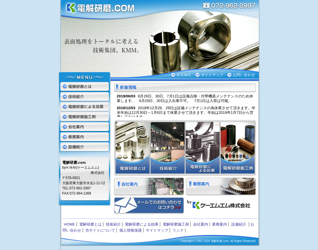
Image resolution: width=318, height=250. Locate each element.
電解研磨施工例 (238, 148)
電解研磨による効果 (202, 148)
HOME (69, 224)
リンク (178, 230)
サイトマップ (212, 75)
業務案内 (221, 186)
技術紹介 (167, 148)
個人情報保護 (130, 230)
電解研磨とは (132, 148)
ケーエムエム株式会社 (219, 206)
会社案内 (149, 186)
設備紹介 (84, 147)
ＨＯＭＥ (184, 75)
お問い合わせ (244, 75)
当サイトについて (100, 230)
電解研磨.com (98, 10)
